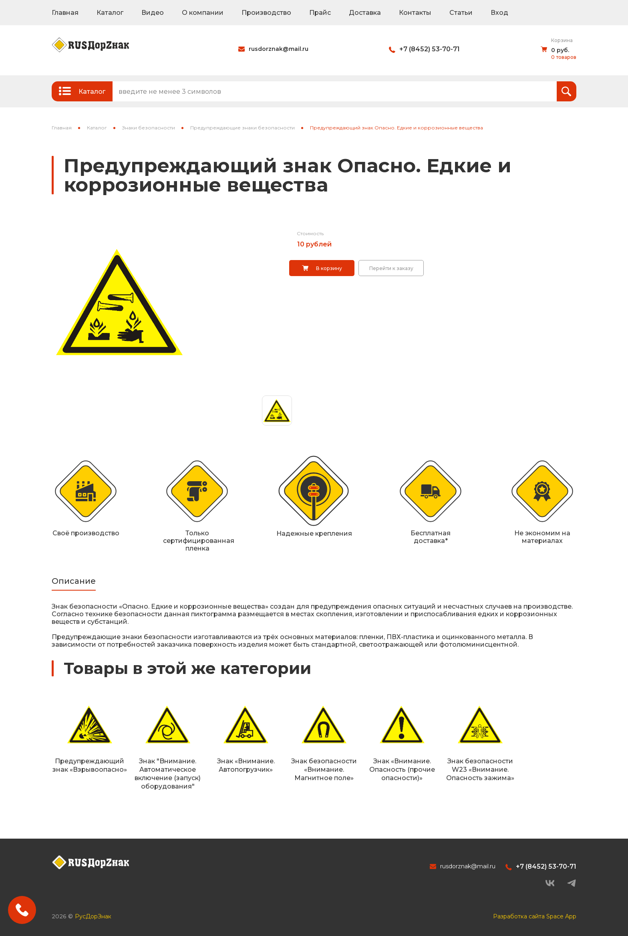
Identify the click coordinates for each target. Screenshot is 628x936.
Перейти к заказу (391, 268)
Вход (499, 12)
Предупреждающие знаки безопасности (242, 128)
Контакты (415, 12)
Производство (266, 12)
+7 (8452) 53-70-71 (429, 49)
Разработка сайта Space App (534, 916)
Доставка (365, 12)
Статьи (461, 12)
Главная (65, 12)
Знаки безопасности (148, 128)
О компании (202, 12)
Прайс (320, 12)
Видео (152, 12)
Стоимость (310, 233)
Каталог (110, 12)
